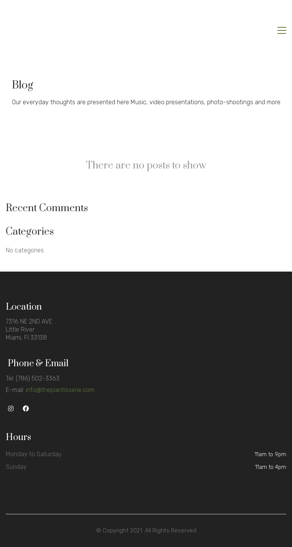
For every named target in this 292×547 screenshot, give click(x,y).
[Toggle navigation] (281, 30)
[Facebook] (25, 408)
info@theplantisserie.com (60, 390)
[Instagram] (10, 408)
